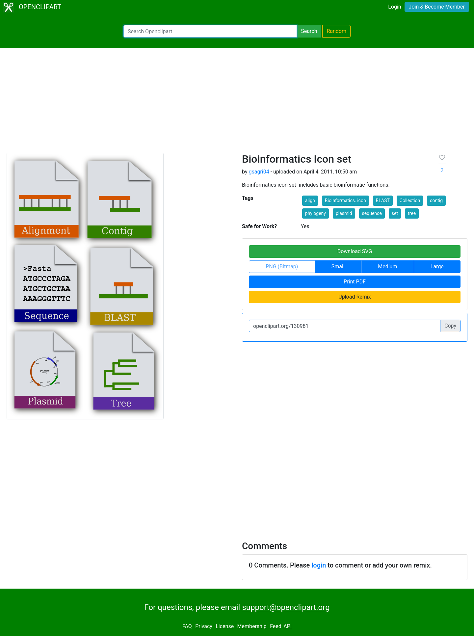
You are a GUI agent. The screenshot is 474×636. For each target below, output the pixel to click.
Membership (251, 626)
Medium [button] (387, 266)
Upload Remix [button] (354, 297)
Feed (275, 626)
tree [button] (412, 213)
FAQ (187, 626)
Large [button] (437, 266)
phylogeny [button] (315, 213)
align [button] (310, 200)
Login (394, 7)
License (225, 626)
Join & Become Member (437, 7)
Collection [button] (410, 200)
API (287, 626)
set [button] (395, 213)
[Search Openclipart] (210, 31)
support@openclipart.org (285, 607)
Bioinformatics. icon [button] (345, 200)
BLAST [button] (383, 200)
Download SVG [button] (354, 251)
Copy (450, 326)
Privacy (203, 626)
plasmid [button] (344, 213)
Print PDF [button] (355, 281)
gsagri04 (259, 172)
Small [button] (338, 266)
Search (309, 31)
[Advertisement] (237, 103)
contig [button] (436, 200)
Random (336, 31)
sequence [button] (372, 213)
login (318, 565)
